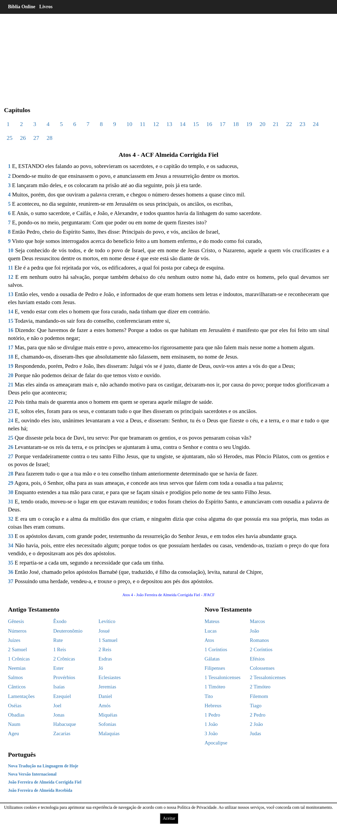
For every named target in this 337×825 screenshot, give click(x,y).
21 (276, 124)
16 (209, 124)
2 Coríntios (261, 649)
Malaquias (109, 733)
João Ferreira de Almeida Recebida (40, 790)
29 (10, 483)
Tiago (256, 705)
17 (222, 124)
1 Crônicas (19, 659)
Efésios (257, 659)
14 (183, 124)
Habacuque (64, 724)
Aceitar (169, 818)
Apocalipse (216, 743)
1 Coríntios (216, 649)
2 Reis (104, 649)
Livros (46, 6)
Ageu (13, 733)
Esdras (105, 659)
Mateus (212, 621)
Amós (104, 705)
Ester (58, 668)
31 (10, 501)
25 (10, 137)
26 (23, 137)
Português (22, 754)
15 (196, 124)
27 (36, 137)
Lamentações (21, 696)
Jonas (58, 715)
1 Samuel (107, 640)
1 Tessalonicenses (223, 677)
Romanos (259, 640)
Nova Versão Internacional (32, 774)
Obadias (16, 715)
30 (10, 492)
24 (316, 124)
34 (10, 545)
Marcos (257, 621)
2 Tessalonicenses (268, 677)
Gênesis (16, 621)
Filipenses (215, 668)
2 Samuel (17, 649)
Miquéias (107, 715)
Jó (100, 668)
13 (169, 124)
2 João (256, 724)
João (254, 631)
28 (49, 137)
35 (10, 563)
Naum (14, 724)
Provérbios (64, 677)
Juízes (14, 640)
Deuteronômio (68, 631)
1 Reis (59, 649)
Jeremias (107, 686)
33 (10, 536)
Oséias (15, 705)
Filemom (259, 696)
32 (10, 519)
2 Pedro (258, 715)
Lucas (211, 631)
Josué (104, 631)
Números (17, 631)
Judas (255, 733)
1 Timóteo (215, 686)
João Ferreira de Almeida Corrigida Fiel (44, 782)
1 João (211, 724)
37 (10, 581)
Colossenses (262, 668)
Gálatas (212, 659)
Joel (57, 705)
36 (10, 572)
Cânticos (17, 686)
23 (302, 124)
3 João (211, 733)
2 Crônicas (64, 659)
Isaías (59, 686)
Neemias (17, 668)
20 (262, 124)
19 (249, 124)
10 (129, 124)
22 (289, 124)
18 (236, 124)
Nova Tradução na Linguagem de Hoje (43, 766)
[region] (168, 55)
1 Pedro (212, 715)
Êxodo (60, 621)
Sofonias (107, 724)
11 (142, 124)
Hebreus (213, 705)
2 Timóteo (260, 686)
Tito (209, 696)
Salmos (15, 677)
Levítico (106, 621)
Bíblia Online (21, 6)
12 (156, 124)
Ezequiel (62, 696)
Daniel (105, 696)
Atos (209, 640)
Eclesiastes (109, 677)
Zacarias (61, 733)
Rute (58, 640)
